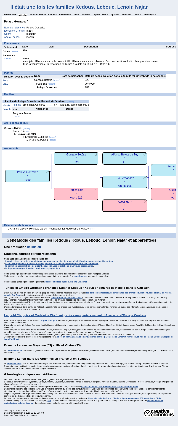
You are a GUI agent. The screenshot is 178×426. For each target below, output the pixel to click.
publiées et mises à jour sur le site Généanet (65, 282)
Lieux (77, 15)
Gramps (18, 410)
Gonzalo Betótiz (47, 80)
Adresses (126, 15)
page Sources (80, 276)
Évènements (65, 15)
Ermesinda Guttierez (38, 104)
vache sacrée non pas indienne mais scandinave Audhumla (109, 386)
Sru (49, 400)
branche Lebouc (14, 350)
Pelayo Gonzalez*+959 (27, 176)
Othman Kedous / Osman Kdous (66, 297)
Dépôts (96, 15)
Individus (22, 15)
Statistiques (150, 15)
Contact (137, 15)
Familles (52, 15)
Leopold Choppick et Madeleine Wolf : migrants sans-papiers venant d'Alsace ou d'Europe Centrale (75, 315)
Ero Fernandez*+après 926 (125, 182)
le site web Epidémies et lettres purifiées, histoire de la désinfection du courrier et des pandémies (51, 263)
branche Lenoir (14, 363)
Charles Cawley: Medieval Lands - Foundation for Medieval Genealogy (53, 228)
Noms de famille (38, 15)
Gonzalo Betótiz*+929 (76, 158)
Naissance (9, 56)
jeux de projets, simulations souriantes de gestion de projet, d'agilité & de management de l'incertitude (64, 261)
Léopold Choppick (48, 320)
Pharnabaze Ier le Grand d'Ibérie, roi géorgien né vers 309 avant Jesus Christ (125, 398)
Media (105, 15)
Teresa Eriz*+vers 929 (76, 193)
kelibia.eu (34, 247)
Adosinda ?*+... (125, 205)
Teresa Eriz (44, 83)
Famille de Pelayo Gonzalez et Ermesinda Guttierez (39, 101)
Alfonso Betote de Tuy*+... (124, 158)
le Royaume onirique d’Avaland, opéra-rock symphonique (32, 268)
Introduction (10, 15)
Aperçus (115, 15)
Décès (10, 51)
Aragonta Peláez (42, 139)
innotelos (9, 261)
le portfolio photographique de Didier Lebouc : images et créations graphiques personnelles (49, 266)
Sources (86, 15)
